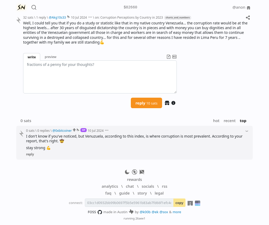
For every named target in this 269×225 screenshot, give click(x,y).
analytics (110, 186)
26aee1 (140, 218)
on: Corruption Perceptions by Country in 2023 (129, 17)
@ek (155, 212)
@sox (163, 212)
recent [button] (229, 120)
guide (124, 193)
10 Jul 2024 (79, 17)
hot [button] (216, 120)
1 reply (41, 17)
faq (108, 193)
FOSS (95, 212)
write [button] (32, 57)
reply (147, 103)
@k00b (145, 212)
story (142, 193)
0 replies (43, 130)
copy (179, 202)
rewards (134, 179)
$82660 (130, 7)
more (177, 212)
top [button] (243, 120)
